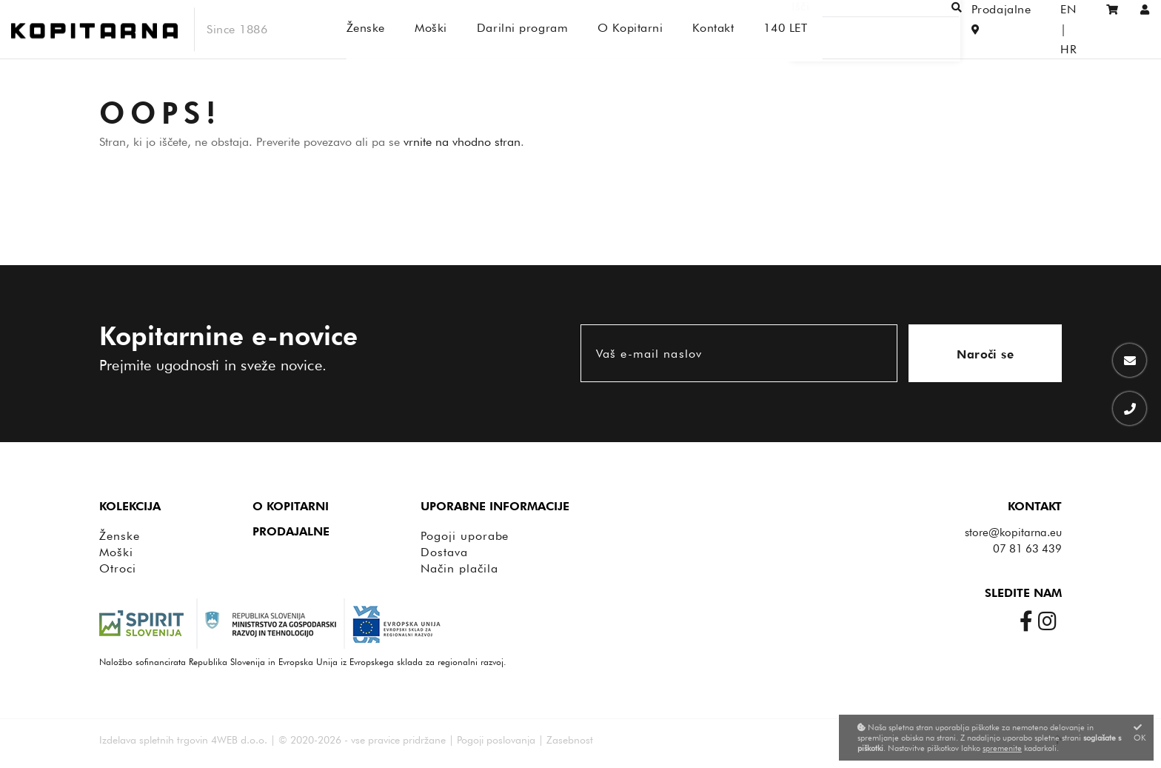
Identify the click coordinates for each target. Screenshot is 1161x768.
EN (1045, 29)
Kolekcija (130, 506)
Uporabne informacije (495, 506)
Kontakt (1035, 506)
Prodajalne (290, 531)
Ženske (119, 536)
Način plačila (459, 568)
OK (1140, 733)
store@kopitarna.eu (1013, 532)
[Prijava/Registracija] (1145, 29)
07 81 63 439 (1027, 548)
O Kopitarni (290, 506)
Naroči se (985, 354)
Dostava (444, 552)
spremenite (1002, 748)
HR (1076, 29)
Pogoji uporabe (465, 536)
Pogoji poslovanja (496, 740)
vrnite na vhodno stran (462, 142)
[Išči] (891, 29)
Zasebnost (569, 740)
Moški (116, 552)
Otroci (117, 568)
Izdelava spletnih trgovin (153, 740)
